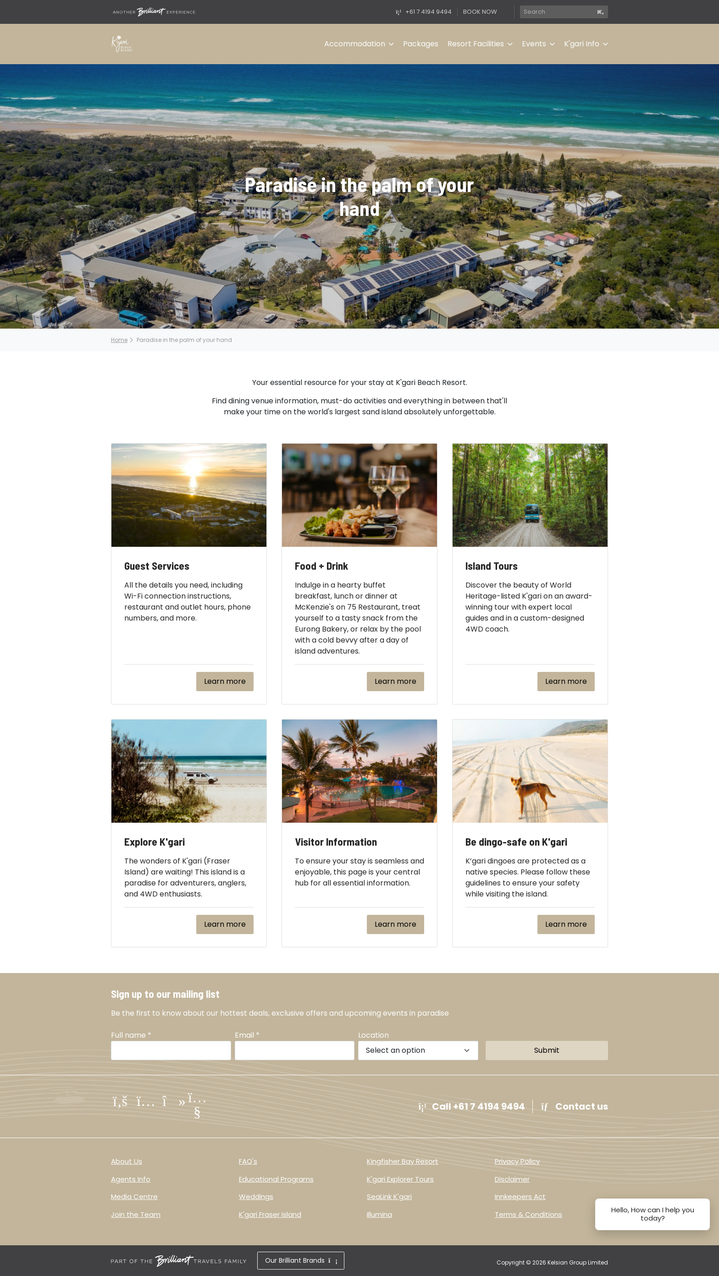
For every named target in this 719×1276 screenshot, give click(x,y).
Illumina (379, 1214)
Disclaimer (512, 1179)
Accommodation (354, 43)
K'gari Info (581, 43)
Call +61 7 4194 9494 (471, 1106)
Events (534, 43)
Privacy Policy (517, 1161)
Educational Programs (276, 1179)
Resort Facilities (476, 43)
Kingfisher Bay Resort (402, 1161)
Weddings (256, 1196)
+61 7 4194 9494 (423, 11)
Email (247, 1035)
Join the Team (135, 1214)
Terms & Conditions (528, 1214)
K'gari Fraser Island (270, 1214)
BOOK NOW (480, 11)
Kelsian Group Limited (578, 1262)
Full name (131, 1035)
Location (373, 1035)
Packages (420, 43)
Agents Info (130, 1179)
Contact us (574, 1106)
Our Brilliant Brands (301, 1260)
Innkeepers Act (520, 1196)
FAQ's (248, 1161)
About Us (126, 1161)
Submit (546, 1050)
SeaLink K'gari (389, 1196)
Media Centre (134, 1196)
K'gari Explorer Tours (400, 1179)
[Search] (556, 12)
